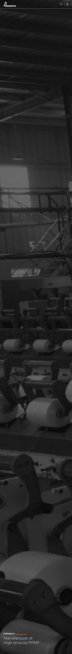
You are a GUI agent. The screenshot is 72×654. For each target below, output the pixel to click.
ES (61, 4)
